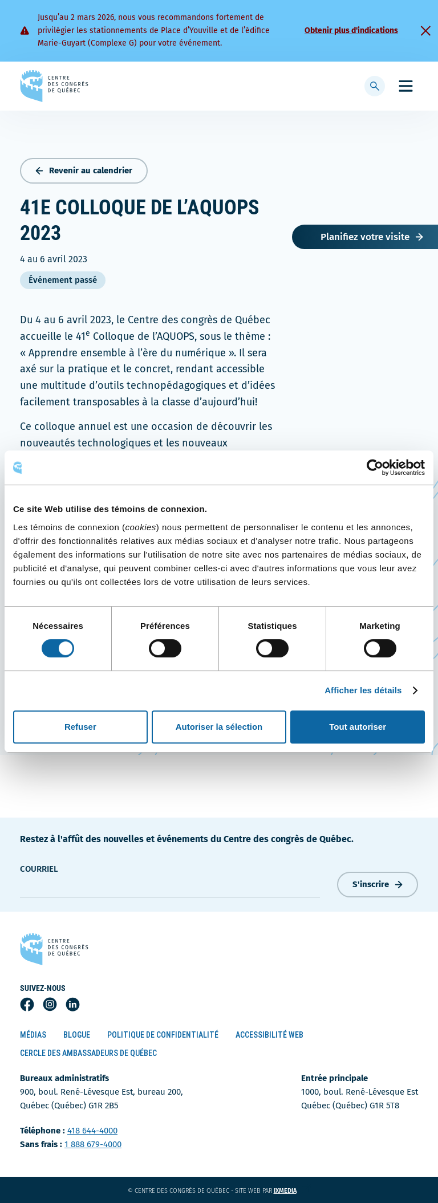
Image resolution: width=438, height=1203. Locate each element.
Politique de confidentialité (162, 1034)
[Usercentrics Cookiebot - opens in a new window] (375, 467)
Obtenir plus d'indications (351, 30)
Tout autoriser (357, 726)
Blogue (76, 1034)
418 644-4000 (92, 1130)
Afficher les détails (363, 690)
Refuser (80, 726)
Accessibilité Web (269, 1034)
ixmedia (292, 1190)
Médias (33, 1034)
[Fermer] (425, 30)
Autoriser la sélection (219, 726)
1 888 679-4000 (92, 1144)
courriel (39, 869)
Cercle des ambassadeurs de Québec (88, 1053)
